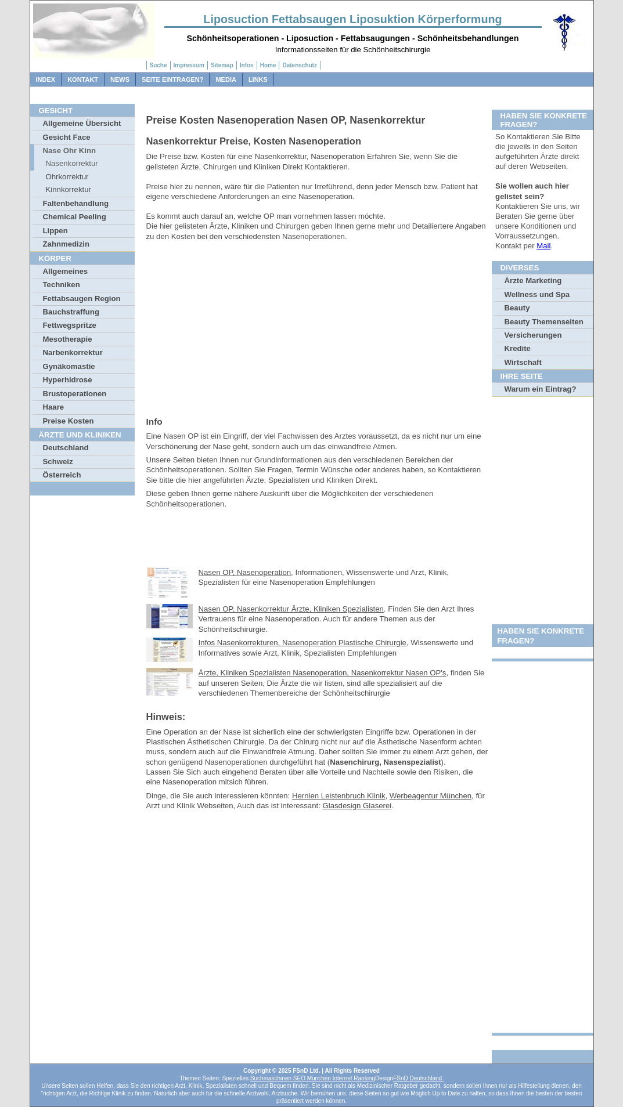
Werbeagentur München (430, 795)
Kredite (518, 348)
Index (46, 79)
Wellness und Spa (537, 294)
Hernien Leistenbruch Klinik (339, 795)
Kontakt (82, 79)
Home (268, 65)
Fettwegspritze (69, 325)
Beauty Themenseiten (544, 321)
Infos (247, 65)
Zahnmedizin (66, 244)
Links (258, 79)
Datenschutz (299, 65)
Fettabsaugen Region (82, 298)
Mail (543, 245)
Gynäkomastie (69, 366)
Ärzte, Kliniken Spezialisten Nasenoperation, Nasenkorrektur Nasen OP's (322, 672)
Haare (53, 407)
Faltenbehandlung (76, 203)
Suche (158, 65)
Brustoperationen (75, 393)
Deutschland (66, 447)
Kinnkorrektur (68, 189)
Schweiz (58, 461)
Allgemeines (65, 271)
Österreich (62, 475)
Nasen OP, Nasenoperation (245, 572)
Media (225, 79)
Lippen (55, 230)
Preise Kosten (68, 421)
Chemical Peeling (74, 216)
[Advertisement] (317, 326)
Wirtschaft (523, 362)
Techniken (61, 284)
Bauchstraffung (71, 312)
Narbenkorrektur (73, 352)
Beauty (517, 307)
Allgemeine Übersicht (82, 123)
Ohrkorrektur (67, 176)
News (119, 79)
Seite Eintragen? (172, 79)
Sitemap (222, 65)
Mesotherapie (67, 339)
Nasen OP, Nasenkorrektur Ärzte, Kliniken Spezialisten (291, 609)
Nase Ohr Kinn (69, 150)
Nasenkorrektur (72, 163)
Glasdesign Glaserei (356, 805)
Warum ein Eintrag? (541, 389)
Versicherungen (533, 335)
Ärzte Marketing (533, 280)
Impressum (189, 65)
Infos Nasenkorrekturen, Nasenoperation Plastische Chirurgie (302, 642)
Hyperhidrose (67, 379)
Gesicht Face (67, 137)
